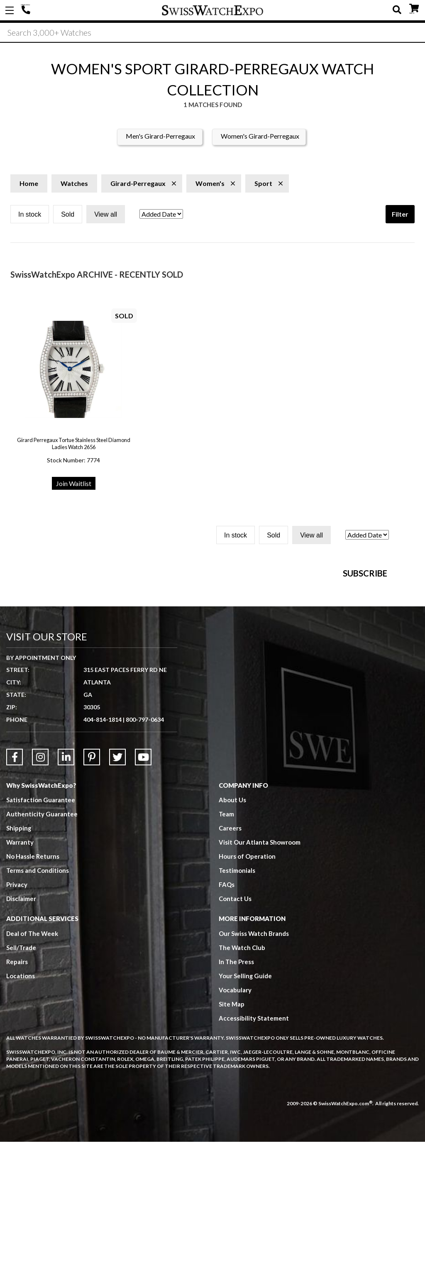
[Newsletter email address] (270, 674)
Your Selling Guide (245, 1109)
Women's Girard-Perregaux (260, 137)
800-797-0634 (145, 852)
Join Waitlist (73, 484)
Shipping (19, 961)
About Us (232, 933)
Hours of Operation (247, 990)
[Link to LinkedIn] (66, 890)
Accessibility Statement (254, 1151)
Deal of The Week (32, 1067)
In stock (29, 215)
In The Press (236, 1095)
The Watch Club (242, 1081)
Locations (20, 1109)
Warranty (20, 975)
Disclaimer (21, 1032)
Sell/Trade (21, 1081)
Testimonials (237, 1004)
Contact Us (235, 1032)
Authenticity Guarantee (42, 947)
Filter (400, 215)
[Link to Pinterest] (91, 890)
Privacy (16, 1018)
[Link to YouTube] (143, 890)
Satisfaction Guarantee (40, 933)
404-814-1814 (27, 10)
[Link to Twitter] (117, 890)
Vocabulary (235, 1123)
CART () (414, 8)
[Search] (212, 33)
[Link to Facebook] (14, 890)
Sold (67, 215)
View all (105, 215)
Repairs (17, 1095)
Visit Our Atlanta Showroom (259, 975)
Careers (230, 961)
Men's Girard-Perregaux (160, 137)
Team (226, 947)
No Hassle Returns (32, 990)
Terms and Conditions (37, 1004)
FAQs (226, 1018)
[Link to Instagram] (40, 890)
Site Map (231, 1137)
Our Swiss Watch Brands (254, 1067)
